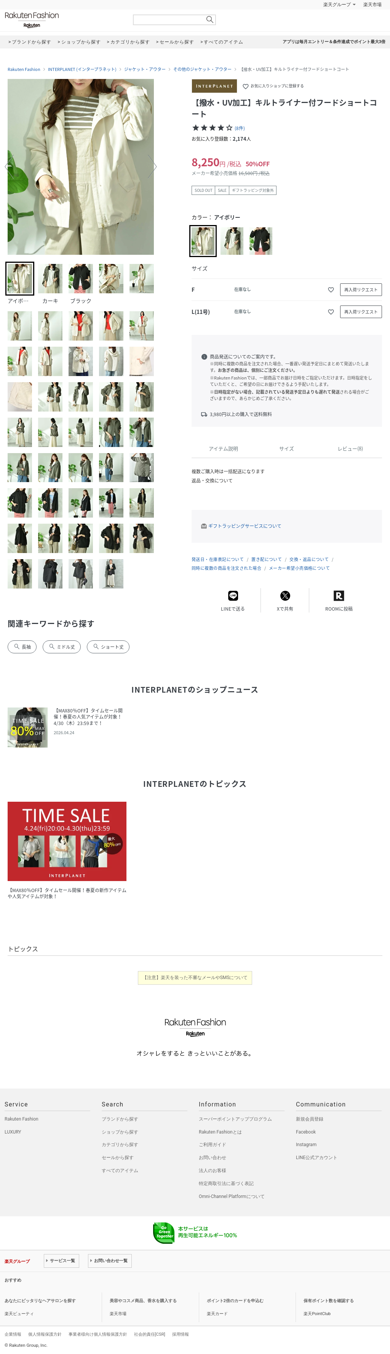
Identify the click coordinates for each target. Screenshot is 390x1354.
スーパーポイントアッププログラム (235, 1119)
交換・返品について (309, 559)
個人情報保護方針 (45, 1334)
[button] (9, 166)
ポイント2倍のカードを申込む (235, 1300)
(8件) (240, 128)
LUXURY (13, 1132)
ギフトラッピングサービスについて (244, 526)
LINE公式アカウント (316, 1157)
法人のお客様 (212, 1170)
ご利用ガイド (212, 1144)
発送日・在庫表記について (218, 559)
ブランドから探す (120, 1119)
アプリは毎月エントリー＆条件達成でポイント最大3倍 (334, 41)
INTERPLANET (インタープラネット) (82, 69)
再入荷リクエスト (361, 289)
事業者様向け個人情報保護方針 (98, 1334)
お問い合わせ (212, 1157)
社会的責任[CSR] (149, 1334)
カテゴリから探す (120, 1144)
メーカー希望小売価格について (299, 568)
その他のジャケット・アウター (202, 69)
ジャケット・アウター (145, 69)
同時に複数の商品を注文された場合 (226, 568)
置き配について (266, 559)
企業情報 (13, 1334)
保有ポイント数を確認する (329, 1300)
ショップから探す (120, 1132)
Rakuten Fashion (64, 20)
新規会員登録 (309, 1119)
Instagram (306, 1144)
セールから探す (118, 1157)
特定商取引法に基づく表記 (226, 1183)
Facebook (306, 1132)
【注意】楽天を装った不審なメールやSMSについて (195, 977)
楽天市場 (372, 4)
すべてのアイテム (120, 1170)
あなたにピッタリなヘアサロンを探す (40, 1300)
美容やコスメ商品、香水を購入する (143, 1300)
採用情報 (180, 1334)
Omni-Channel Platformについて (232, 1196)
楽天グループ (337, 4)
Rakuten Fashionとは (220, 1132)
